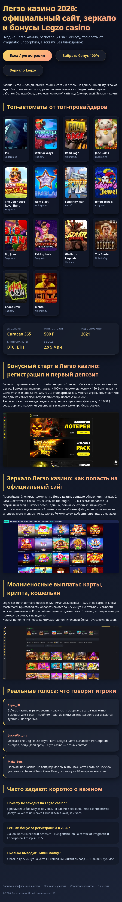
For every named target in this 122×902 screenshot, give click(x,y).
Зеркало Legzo (23, 70)
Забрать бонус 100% (81, 55)
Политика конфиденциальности (21, 886)
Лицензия (103, 886)
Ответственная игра (82, 886)
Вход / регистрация (27, 55)
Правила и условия (55, 886)
